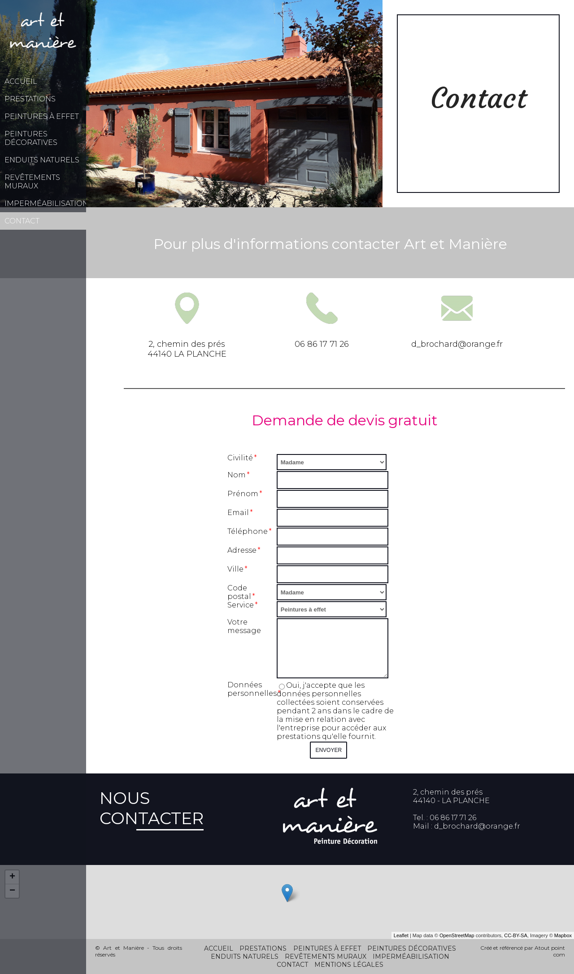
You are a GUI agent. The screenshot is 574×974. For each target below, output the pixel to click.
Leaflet (401, 935)
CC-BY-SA (515, 935)
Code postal (239, 592)
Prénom (242, 493)
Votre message (244, 626)
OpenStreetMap (456, 935)
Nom (236, 475)
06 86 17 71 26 (322, 344)
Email (238, 512)
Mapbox (563, 935)
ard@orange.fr (473, 344)
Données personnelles (252, 689)
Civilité (240, 458)
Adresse (242, 550)
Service (240, 605)
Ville (235, 569)
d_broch (427, 344)
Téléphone (247, 531)
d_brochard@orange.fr (477, 826)
